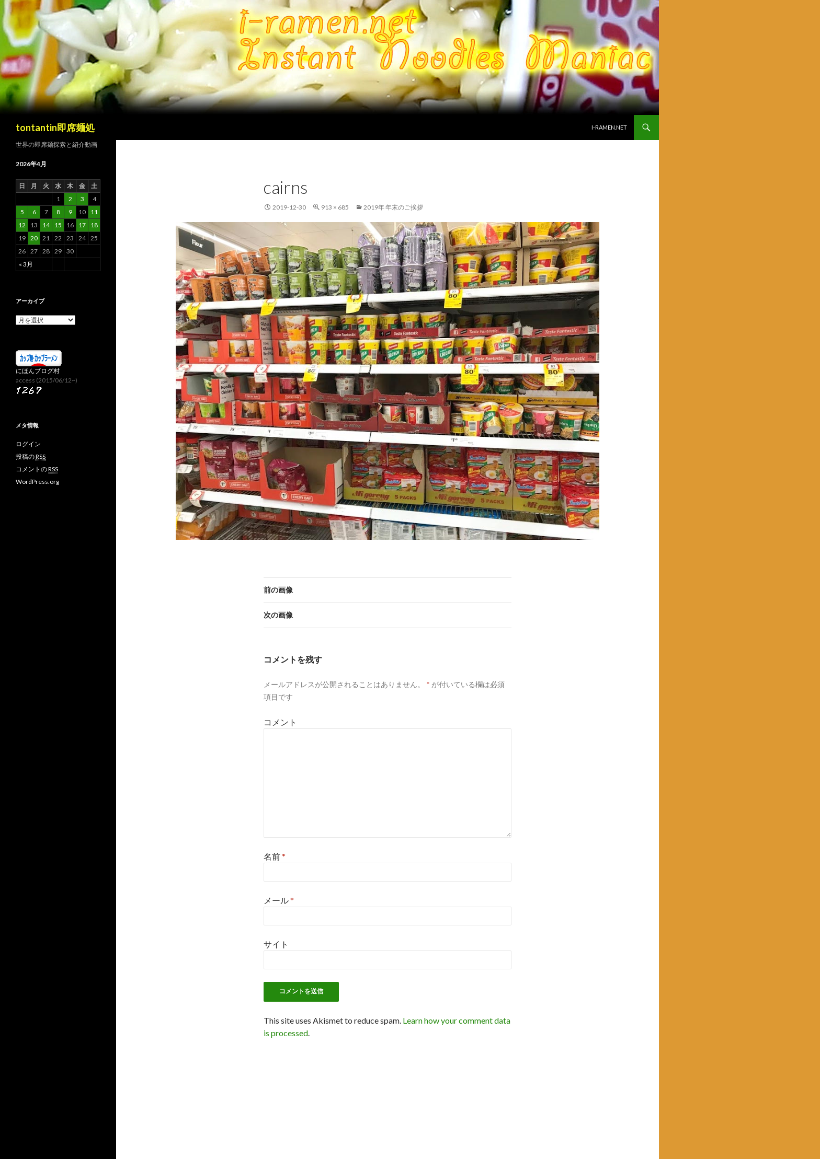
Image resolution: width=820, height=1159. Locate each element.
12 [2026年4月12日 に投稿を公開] (22, 225)
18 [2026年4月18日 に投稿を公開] (94, 225)
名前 (275, 856)
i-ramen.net (609, 127)
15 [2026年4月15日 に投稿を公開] (58, 225)
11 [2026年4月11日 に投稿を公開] (94, 212)
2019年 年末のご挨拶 (393, 207)
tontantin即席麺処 (55, 127)
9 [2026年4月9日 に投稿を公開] (70, 212)
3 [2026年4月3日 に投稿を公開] (82, 199)
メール (279, 900)
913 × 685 (335, 207)
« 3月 (26, 264)
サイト (276, 944)
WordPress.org (37, 481)
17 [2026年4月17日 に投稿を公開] (82, 225)
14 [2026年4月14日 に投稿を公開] (46, 225)
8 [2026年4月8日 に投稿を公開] (58, 212)
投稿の (30, 457)
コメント (280, 722)
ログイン (28, 444)
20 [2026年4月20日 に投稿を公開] (34, 238)
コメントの (37, 469)
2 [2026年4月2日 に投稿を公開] (70, 199)
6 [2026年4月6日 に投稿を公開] (34, 212)
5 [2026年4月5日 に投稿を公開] (22, 212)
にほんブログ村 (38, 371)
